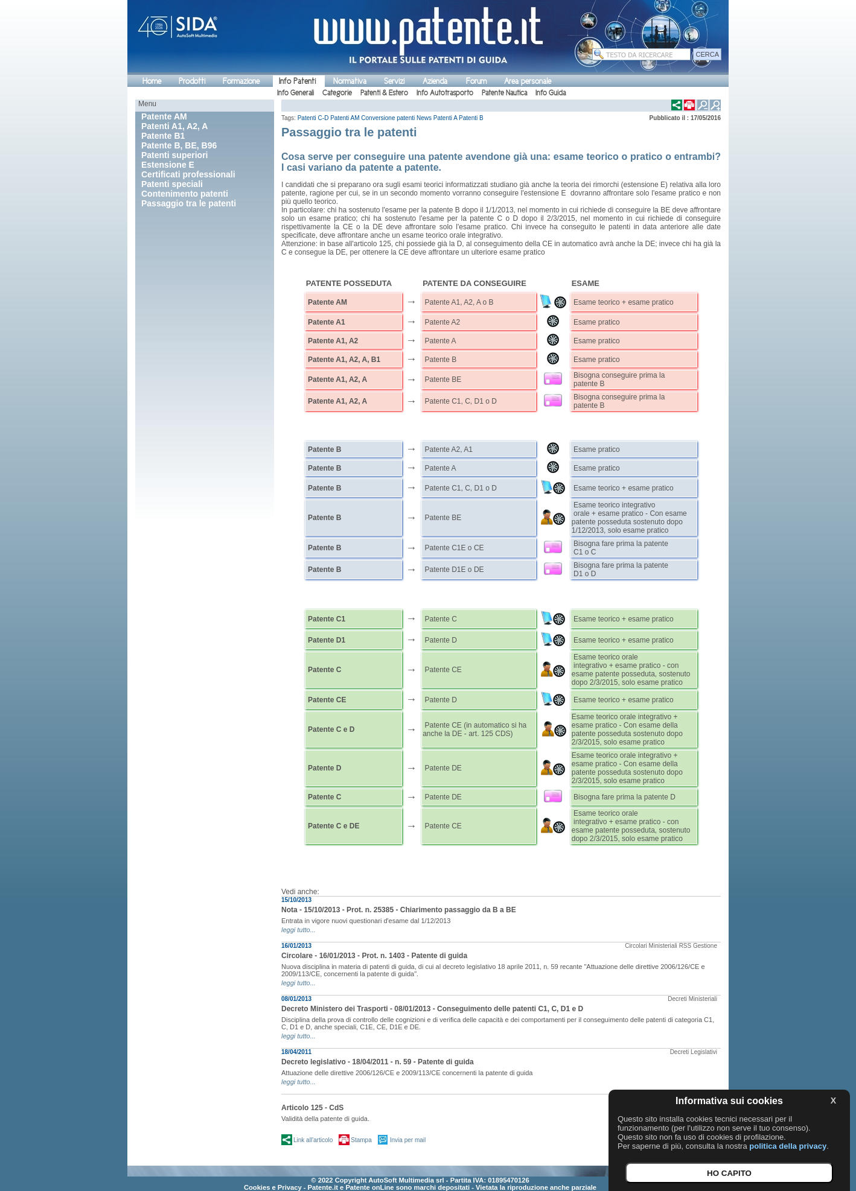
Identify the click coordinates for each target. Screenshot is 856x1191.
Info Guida (550, 93)
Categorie (337, 93)
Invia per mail (408, 1140)
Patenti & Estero (384, 93)
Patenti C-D (313, 118)
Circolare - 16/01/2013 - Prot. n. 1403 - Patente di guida (374, 955)
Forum (476, 81)
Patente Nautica (504, 93)
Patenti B (471, 118)
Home (151, 81)
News (424, 118)
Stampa (361, 1140)
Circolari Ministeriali (651, 945)
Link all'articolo (313, 1140)
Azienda (435, 81)
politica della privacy (787, 1146)
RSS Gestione (698, 945)
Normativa (349, 81)
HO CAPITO (729, 1173)
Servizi (394, 81)
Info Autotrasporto (445, 93)
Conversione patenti (388, 118)
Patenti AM (344, 118)
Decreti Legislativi (693, 1052)
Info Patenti (297, 81)
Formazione (241, 81)
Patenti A (445, 118)
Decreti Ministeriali (692, 999)
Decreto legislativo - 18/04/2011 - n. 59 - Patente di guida (377, 1062)
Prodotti (192, 81)
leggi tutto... (298, 929)
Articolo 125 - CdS (312, 1108)
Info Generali (295, 93)
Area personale (527, 81)
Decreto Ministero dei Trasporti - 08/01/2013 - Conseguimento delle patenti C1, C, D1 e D (432, 1009)
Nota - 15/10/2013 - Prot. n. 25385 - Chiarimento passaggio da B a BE (398, 910)
